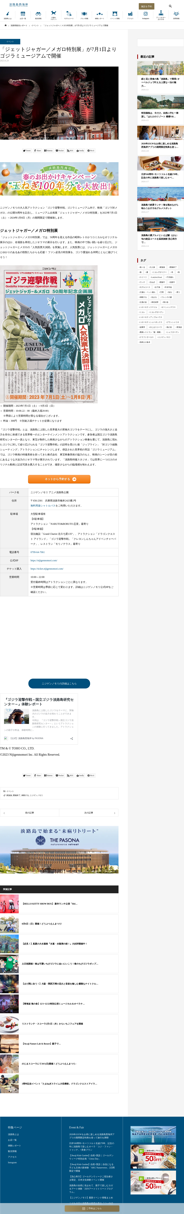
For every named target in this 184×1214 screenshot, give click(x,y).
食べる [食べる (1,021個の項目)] (142, 267)
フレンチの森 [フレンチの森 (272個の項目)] (167, 297)
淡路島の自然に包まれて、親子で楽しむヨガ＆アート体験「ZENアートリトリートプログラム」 (91, 1188)
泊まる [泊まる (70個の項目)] (154, 297)
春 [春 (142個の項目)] (141, 272)
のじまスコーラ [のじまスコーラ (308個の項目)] (156, 327)
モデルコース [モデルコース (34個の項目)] (145, 287)
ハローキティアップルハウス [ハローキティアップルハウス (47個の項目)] (151, 317)
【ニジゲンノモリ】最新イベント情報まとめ (91, 1198)
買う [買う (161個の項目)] (178, 292)
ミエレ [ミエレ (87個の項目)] (142, 312)
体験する (25, 795)
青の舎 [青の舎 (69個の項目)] (165, 302)
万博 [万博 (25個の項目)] (162, 292)
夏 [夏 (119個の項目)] (147, 272)
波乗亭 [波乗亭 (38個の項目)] (142, 327)
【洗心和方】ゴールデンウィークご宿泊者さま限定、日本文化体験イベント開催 (91, 1178)
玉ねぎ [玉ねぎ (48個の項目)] (152, 282)
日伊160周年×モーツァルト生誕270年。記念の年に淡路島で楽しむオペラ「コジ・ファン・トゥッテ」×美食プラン (91, 1146)
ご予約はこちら (92, 1208)
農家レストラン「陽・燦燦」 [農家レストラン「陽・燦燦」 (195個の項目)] (151, 332)
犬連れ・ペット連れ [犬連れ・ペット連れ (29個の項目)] (147, 292)
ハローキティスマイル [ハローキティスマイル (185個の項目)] (148, 307)
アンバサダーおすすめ (161, 18)
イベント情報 (115, 18)
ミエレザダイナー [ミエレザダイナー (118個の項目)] (160, 272)
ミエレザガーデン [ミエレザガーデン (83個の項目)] (157, 312)
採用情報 (176, 18)
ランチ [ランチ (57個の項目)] (142, 282)
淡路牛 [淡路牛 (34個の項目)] (172, 282)
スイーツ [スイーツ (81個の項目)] (143, 277)
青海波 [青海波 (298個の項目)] (179, 327)
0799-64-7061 (38, 552)
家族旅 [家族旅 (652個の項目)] (162, 267)
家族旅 (9, 795)
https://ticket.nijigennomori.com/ (47, 568)
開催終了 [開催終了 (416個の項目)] (173, 267)
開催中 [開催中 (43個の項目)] (162, 282)
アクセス (130, 18)
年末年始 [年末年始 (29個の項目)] (168, 287)
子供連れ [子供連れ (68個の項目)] (170, 277)
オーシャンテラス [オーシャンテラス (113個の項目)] (169, 307)
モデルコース (69, 18)
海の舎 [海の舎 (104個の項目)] (169, 327)
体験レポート (99, 18)
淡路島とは (8, 18)
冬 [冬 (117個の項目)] (172, 272)
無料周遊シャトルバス (43, 505)
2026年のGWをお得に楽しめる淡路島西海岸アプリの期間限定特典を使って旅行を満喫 (91, 1136)
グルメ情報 (84, 18)
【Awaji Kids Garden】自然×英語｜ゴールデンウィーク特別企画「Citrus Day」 (91, 1157)
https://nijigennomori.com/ (44, 560)
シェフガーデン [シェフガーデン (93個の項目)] (173, 332)
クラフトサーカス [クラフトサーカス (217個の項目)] (147, 337)
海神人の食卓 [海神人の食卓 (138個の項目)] (145, 342)
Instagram (145, 18)
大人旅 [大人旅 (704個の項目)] (152, 267)
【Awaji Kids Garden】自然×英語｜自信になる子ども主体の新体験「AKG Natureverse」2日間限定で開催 (91, 1167)
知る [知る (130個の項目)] (170, 292)
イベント (10, 41)
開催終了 (16, 795)
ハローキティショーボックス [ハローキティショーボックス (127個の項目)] (151, 322)
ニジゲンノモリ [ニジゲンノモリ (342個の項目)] (164, 337)
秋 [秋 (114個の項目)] (179, 272)
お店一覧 (23, 18)
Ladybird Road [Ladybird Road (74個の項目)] (157, 277)
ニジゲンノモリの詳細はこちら (59, 683)
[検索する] (170, 5)
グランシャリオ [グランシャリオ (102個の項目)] (173, 322)
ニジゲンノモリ (36, 795)
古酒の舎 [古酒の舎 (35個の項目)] (143, 302)
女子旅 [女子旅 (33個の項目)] (157, 287)
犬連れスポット (54, 18)
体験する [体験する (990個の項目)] (143, 297)
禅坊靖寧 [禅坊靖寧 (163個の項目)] (155, 302)
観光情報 (38, 18)
